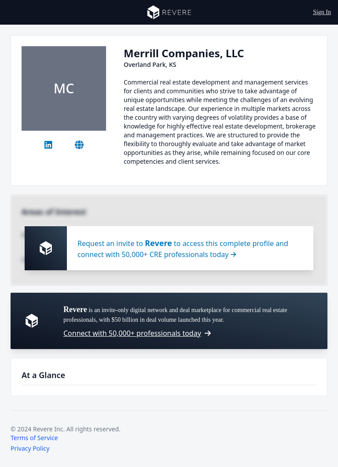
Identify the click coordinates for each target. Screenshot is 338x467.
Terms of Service (34, 438)
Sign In (322, 12)
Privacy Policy (30, 448)
